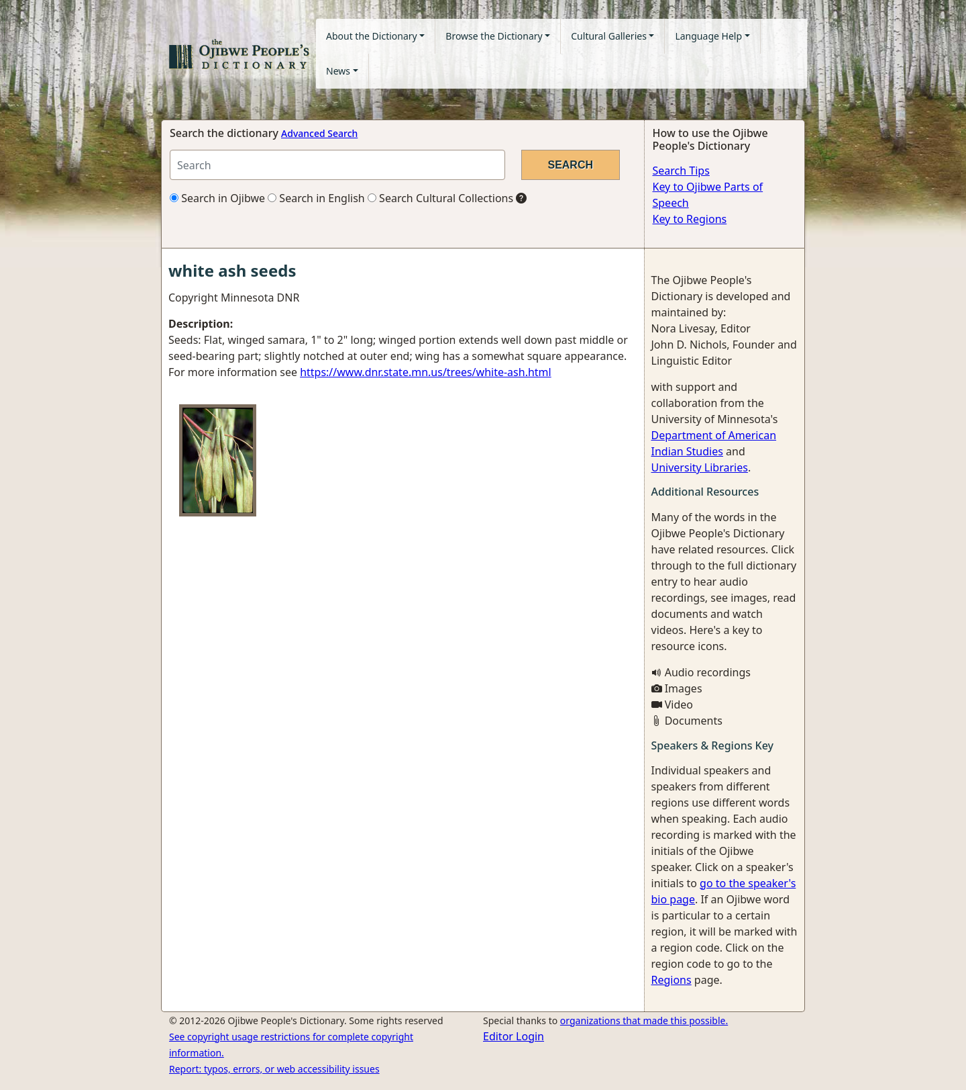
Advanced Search (319, 133)
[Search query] (337, 165)
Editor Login (513, 1036)
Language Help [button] (708, 36)
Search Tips (681, 170)
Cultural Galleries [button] (609, 36)
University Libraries (699, 467)
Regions (671, 979)
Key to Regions (690, 219)
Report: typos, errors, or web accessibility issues (274, 1068)
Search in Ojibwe (217, 198)
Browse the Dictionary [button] (493, 36)
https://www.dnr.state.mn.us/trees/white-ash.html (425, 372)
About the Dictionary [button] (371, 36)
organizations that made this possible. (644, 1020)
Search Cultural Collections (440, 198)
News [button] (338, 70)
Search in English (316, 198)
